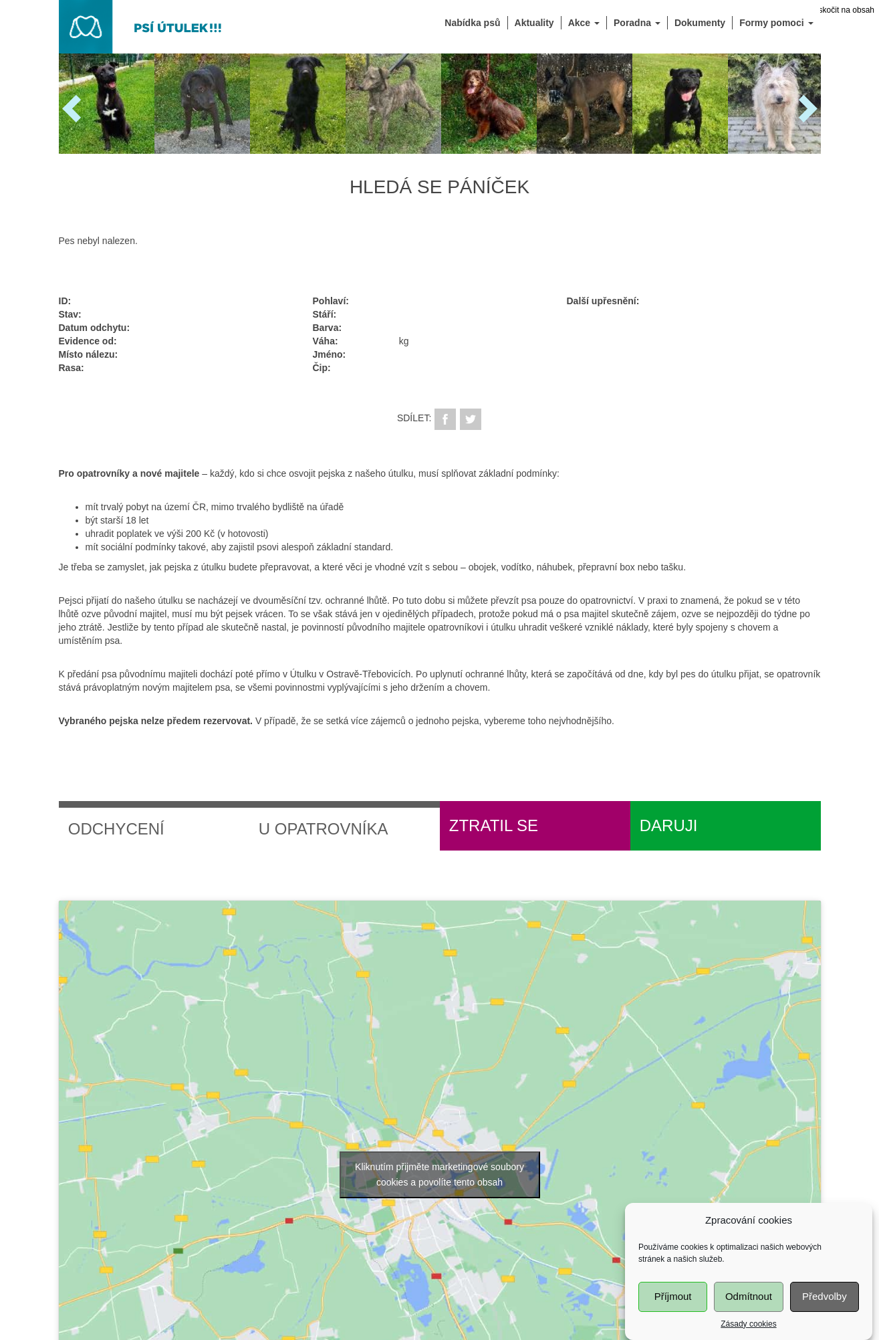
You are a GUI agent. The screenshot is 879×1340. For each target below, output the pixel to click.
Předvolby (824, 1303)
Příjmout (673, 1303)
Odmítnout (748, 1303)
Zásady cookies (748, 1330)
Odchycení (116, 829)
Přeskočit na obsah (840, 10)
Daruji (669, 825)
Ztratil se (493, 825)
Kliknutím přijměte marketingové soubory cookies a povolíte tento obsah (439, 1174)
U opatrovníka (323, 829)
